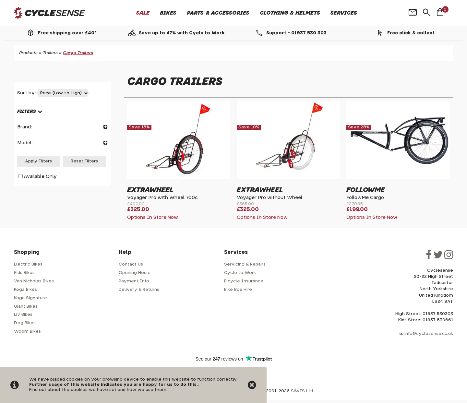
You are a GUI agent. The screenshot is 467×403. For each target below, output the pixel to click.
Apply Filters (38, 161)
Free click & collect (411, 33)
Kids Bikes (24, 273)
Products (28, 53)
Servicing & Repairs (245, 264)
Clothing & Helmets (290, 13)
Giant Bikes (26, 306)
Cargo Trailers (78, 53)
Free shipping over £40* (67, 33)
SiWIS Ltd (302, 391)
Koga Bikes (25, 290)
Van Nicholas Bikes (34, 281)
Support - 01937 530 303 (296, 33)
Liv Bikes (23, 315)
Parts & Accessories (218, 13)
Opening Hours (134, 273)
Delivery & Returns (139, 290)
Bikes (168, 13)
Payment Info (134, 281)
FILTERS (26, 111)
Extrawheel (150, 190)
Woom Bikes (27, 331)
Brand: (62, 126)
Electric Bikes (28, 264)
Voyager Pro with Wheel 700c (162, 197)
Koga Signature (30, 298)
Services (343, 13)
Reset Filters (84, 161)
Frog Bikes (25, 323)
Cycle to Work (240, 273)
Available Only (40, 176)
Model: (62, 142)
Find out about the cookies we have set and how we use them (97, 390)
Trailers (50, 53)
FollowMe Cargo (365, 197)
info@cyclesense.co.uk (428, 334)
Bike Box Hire (238, 290)
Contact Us (131, 264)
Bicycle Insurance (243, 281)
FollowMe (365, 190)
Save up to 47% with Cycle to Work (182, 33)
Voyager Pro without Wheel (269, 197)
